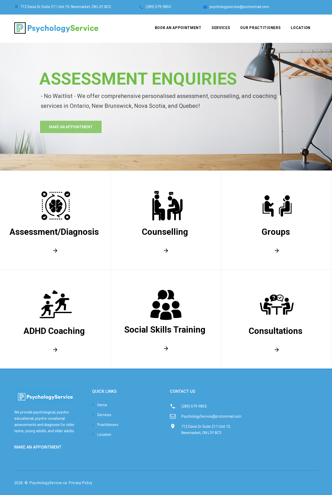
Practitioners (107, 425)
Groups (275, 232)
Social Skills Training (164, 330)
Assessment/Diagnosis (54, 232)
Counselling (165, 232)
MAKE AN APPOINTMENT (37, 447)
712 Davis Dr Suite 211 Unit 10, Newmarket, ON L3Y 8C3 (65, 7)
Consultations (275, 331)
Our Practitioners (260, 28)
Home (102, 405)
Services (221, 28)
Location (300, 28)
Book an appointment (178, 28)
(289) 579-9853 (174, 7)
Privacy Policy (80, 483)
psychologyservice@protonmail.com (239, 7)
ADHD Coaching (54, 331)
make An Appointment (71, 133)
